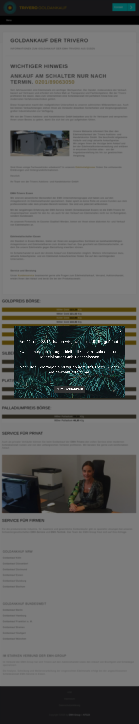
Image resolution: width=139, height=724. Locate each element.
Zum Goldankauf (69, 389)
